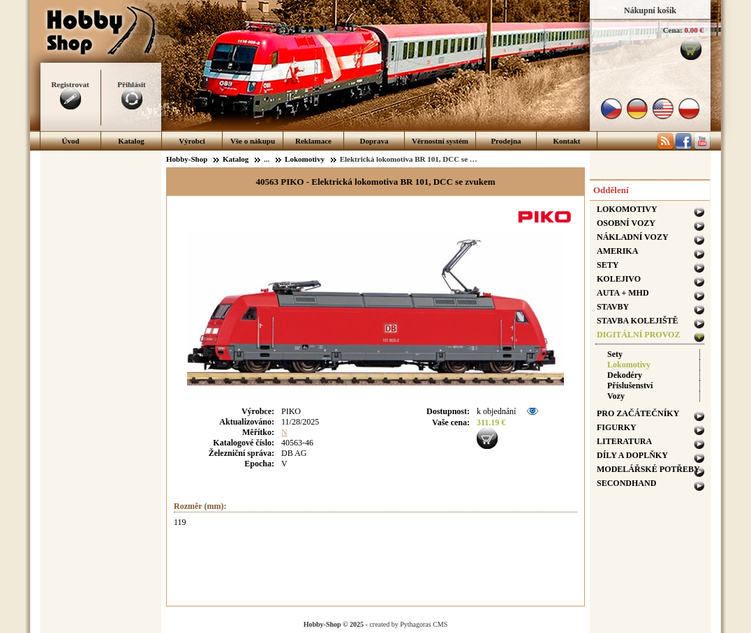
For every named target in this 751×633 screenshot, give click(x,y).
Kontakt (566, 141)
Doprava (374, 141)
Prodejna (506, 141)
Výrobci (192, 141)
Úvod (70, 141)
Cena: (673, 30)
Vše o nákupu (252, 141)
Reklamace (313, 141)
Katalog (131, 141)
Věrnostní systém (440, 141)
